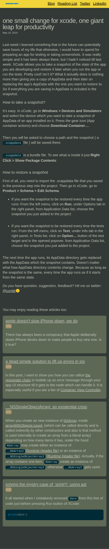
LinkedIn (99, 3)
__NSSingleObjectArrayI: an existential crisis (46, 406)
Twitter (85, 3)
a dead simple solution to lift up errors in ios (45, 360)
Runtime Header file (42, 450)
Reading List (67, 3)
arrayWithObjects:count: (24, 425)
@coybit (9, 290)
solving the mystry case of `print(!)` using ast (45, 482)
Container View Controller (80, 389)
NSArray (70, 420)
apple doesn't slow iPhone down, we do (41, 320)
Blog (51, 3)
